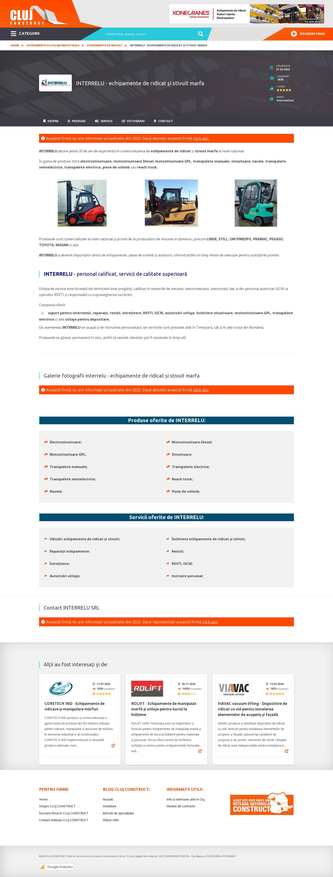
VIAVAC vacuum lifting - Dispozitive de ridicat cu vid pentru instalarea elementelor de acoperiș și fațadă (252, 709)
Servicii (103, 121)
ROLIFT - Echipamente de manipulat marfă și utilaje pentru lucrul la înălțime (163, 709)
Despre (51, 121)
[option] (247, 13)
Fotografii (133, 121)
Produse (77, 121)
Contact (163, 121)
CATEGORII (25, 33)
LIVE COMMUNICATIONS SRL (174, 856)
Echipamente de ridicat (104, 45)
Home (15, 45)
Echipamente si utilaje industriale (53, 45)
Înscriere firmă (308, 33)
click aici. (201, 138)
